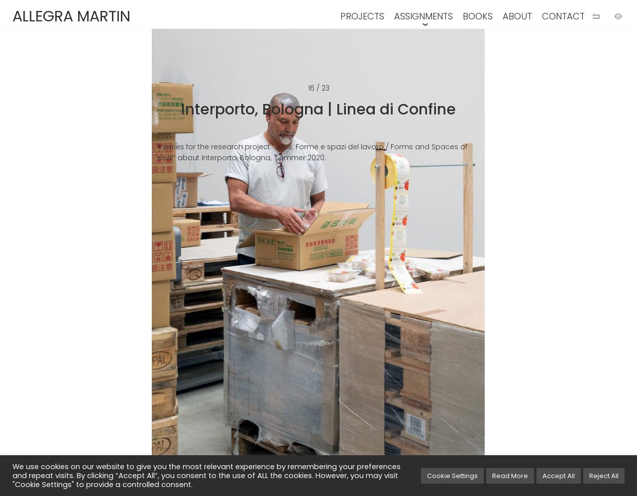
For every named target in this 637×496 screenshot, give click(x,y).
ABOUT (517, 16)
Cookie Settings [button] (452, 476)
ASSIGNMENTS (423, 16)
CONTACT (563, 16)
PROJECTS (362, 16)
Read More (510, 476)
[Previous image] (159, 264)
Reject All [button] (604, 476)
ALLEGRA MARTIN (71, 16)
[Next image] (477, 264)
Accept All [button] (558, 476)
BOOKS (478, 16)
